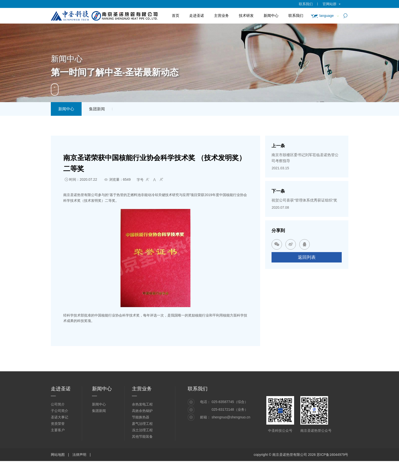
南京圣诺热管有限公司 (289, 455)
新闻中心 (271, 15)
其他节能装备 (142, 436)
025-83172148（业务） (230, 409)
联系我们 (306, 4)
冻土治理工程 (142, 430)
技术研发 (246, 15)
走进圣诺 (196, 15)
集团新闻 (97, 109)
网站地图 (58, 455)
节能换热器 (140, 417)
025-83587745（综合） (230, 402)
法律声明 (79, 455)
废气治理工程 (142, 424)
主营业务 (221, 15)
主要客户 (58, 430)
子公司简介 (59, 411)
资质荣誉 (58, 424)
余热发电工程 (142, 404)
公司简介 (58, 404)
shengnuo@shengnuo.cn (231, 417)
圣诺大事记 (59, 417)
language (322, 16)
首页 (175, 15)
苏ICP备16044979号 (332, 455)
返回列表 (307, 257)
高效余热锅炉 (142, 411)
